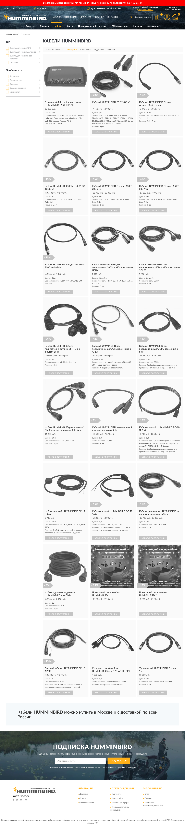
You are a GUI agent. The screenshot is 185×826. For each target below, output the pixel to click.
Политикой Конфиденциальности (90, 767)
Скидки (148, 798)
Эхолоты (30, 26)
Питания (14, 63)
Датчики (44, 26)
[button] (145, 9)
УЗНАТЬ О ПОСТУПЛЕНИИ (59, 132)
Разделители (16, 80)
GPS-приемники (119, 26)
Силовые (14, 84)
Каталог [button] (56, 17)
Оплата (82, 798)
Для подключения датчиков (23, 52)
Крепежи (138, 26)
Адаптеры (14, 76)
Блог (147, 794)
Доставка (83, 794)
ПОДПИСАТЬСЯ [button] (119, 761)
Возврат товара (86, 803)
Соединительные (18, 88)
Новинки (99, 17)
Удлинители (15, 92)
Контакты (112, 17)
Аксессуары (153, 26)
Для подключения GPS (20, 48)
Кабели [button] (58, 26)
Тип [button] (8, 42)
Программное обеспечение (92, 26)
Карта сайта (117, 798)
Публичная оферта (121, 803)
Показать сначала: (54, 50)
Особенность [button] (14, 70)
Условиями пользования (115, 767)
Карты (69, 26)
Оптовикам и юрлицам (77, 17)
